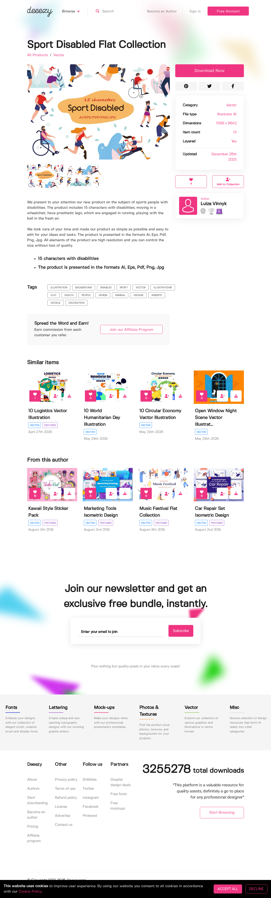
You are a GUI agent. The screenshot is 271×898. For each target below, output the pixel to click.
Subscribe (181, 631)
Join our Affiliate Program (131, 329)
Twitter (88, 788)
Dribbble (89, 779)
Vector (58, 55)
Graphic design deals (120, 782)
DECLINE (256, 889)
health (68, 295)
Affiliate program (34, 838)
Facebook (90, 806)
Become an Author (165, 11)
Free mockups (117, 805)
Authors (33, 788)
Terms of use (65, 788)
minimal (120, 295)
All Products (38, 55)
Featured (50, 425)
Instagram (91, 797)
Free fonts (118, 794)
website (156, 295)
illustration (59, 288)
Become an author (36, 814)
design (103, 295)
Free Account (228, 11)
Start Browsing (222, 812)
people (86, 295)
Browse (75, 11)
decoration (76, 303)
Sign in (195, 11)
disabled (106, 288)
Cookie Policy (30, 891)
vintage (138, 295)
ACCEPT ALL (227, 889)
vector (141, 288)
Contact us (63, 824)
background (83, 288)
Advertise (62, 815)
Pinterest (90, 815)
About (32, 779)
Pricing (32, 826)
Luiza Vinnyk (214, 204)
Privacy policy (66, 779)
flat (53, 295)
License (61, 806)
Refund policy (66, 797)
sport (124, 288)
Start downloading (37, 800)
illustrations (163, 288)
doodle (56, 303)
